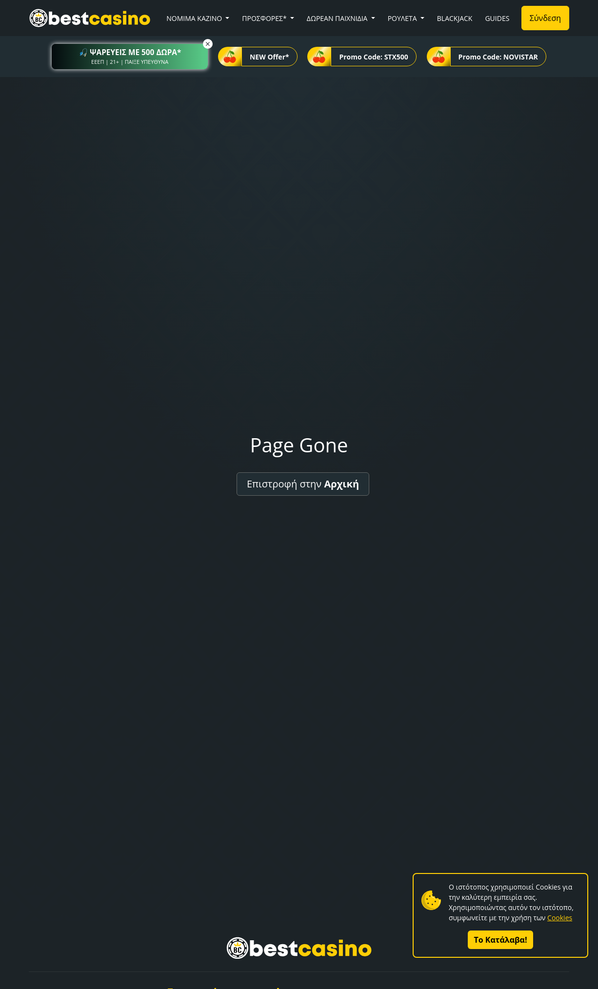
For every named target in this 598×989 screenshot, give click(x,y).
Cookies (559, 917)
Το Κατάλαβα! (500, 939)
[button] (130, 56)
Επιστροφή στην (303, 483)
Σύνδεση (545, 18)
